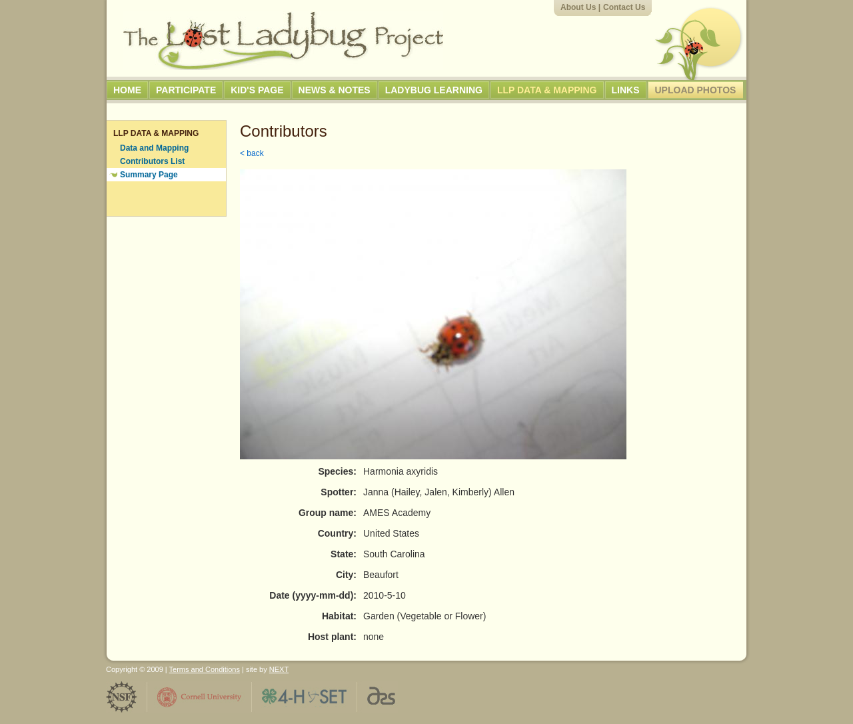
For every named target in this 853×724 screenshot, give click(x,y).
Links (626, 90)
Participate (186, 90)
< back (252, 153)
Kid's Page (257, 90)
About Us (578, 7)
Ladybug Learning (433, 90)
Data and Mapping (154, 148)
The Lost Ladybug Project (283, 40)
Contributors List (152, 161)
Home (127, 90)
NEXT (279, 669)
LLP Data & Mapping (547, 90)
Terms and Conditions (204, 669)
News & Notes (335, 90)
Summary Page (149, 174)
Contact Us (624, 7)
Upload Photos (695, 90)
